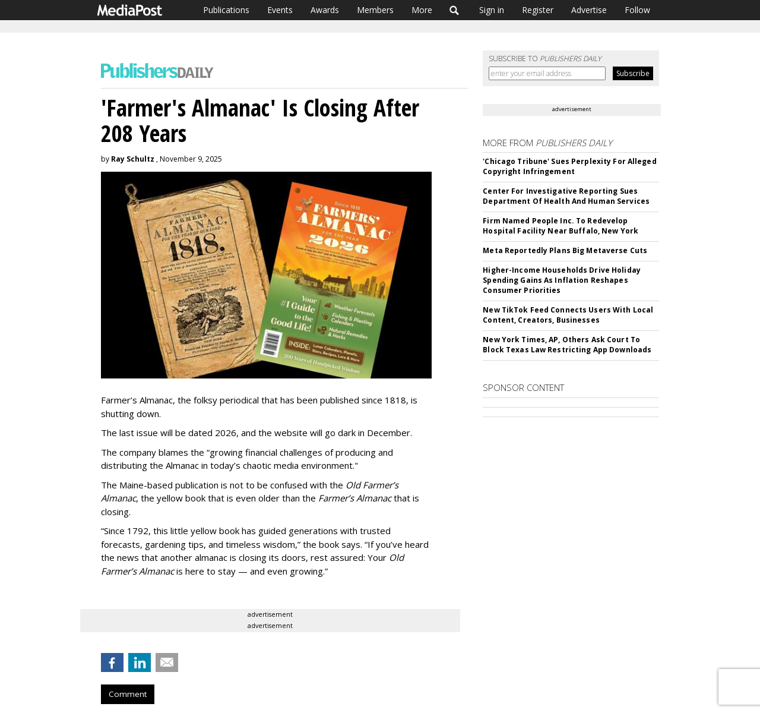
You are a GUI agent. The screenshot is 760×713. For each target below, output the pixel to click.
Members (375, 9)
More (421, 9)
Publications (226, 9)
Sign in (491, 9)
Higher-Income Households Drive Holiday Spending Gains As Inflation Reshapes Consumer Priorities (562, 280)
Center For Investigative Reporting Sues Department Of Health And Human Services (566, 196)
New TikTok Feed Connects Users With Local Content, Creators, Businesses (568, 315)
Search (454, 10)
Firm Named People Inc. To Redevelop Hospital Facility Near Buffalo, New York (560, 226)
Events (280, 9)
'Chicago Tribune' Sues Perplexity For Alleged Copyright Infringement (569, 166)
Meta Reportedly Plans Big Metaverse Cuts (565, 250)
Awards (325, 9)
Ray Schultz (132, 159)
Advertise (589, 9)
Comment (128, 694)
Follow (637, 9)
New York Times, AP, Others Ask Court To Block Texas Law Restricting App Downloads (567, 345)
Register (537, 9)
